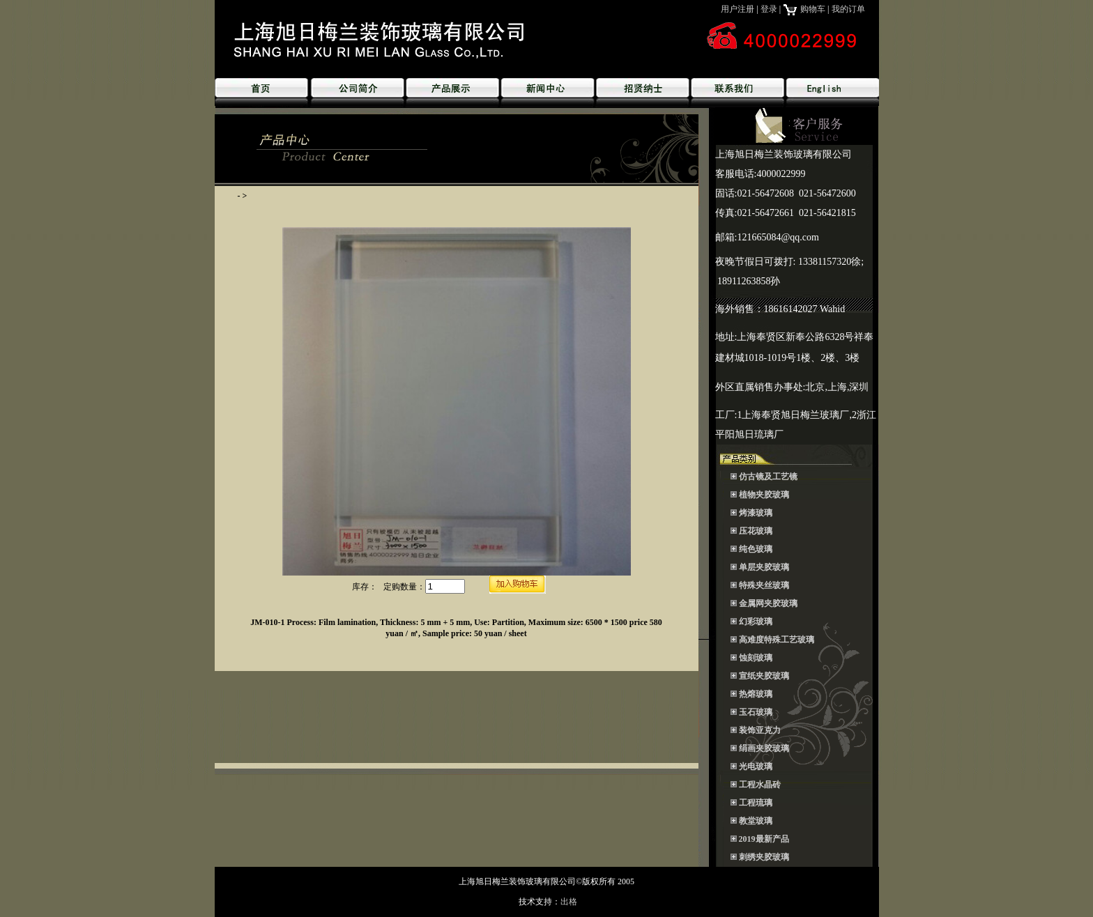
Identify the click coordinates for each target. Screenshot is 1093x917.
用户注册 (737, 9)
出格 (568, 902)
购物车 (804, 9)
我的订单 (848, 9)
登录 (768, 9)
